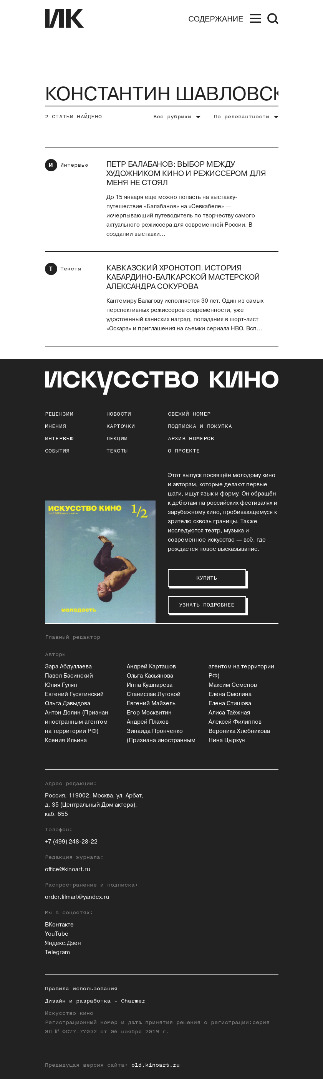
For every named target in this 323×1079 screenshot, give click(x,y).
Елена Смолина (230, 694)
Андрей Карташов (151, 667)
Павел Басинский (69, 676)
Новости (118, 414)
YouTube (56, 934)
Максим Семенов (233, 685)
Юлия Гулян (61, 685)
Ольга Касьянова (150, 676)
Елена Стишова (230, 703)
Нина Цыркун (227, 740)
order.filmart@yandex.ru (77, 897)
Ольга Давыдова (67, 703)
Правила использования (81, 988)
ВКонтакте (59, 925)
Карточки (120, 426)
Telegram (57, 952)
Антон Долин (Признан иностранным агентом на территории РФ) (76, 722)
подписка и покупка (200, 426)
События (57, 451)
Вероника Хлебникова (239, 731)
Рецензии (59, 414)
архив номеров (191, 438)
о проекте (184, 451)
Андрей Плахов (148, 722)
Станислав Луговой (154, 694)
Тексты (70, 269)
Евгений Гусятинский (74, 694)
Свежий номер (189, 414)
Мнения (55, 426)
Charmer (133, 1001)
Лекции (117, 438)
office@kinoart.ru (67, 869)
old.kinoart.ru (155, 1065)
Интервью (74, 165)
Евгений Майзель (151, 703)
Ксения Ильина (66, 740)
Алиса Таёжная (229, 713)
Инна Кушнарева (149, 685)
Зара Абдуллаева (68, 667)
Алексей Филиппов (235, 722)
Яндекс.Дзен (63, 943)
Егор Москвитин (149, 713)
